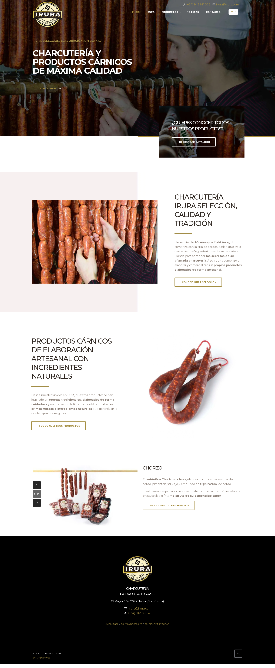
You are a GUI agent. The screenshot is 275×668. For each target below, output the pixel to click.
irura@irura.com (227, 4)
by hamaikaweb (41, 662)
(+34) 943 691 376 (198, 4)
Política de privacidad (157, 628)
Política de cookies (131, 628)
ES (233, 11)
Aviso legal (112, 628)
